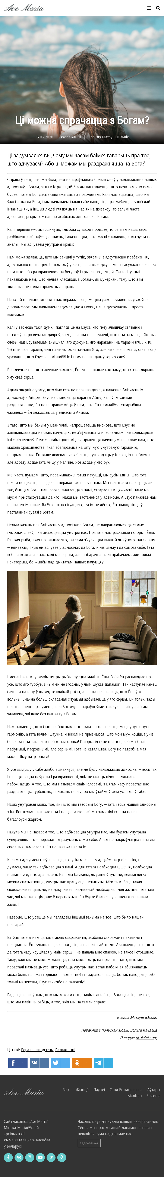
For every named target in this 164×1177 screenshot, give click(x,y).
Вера (67, 1089)
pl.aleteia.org (146, 1037)
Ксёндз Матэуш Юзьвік (108, 136)
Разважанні (71, 136)
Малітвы (134, 1095)
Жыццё (82, 1089)
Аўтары (153, 1089)
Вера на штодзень (37, 1049)
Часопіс (153, 1095)
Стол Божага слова (126, 1089)
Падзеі (99, 1089)
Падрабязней (89, 1143)
